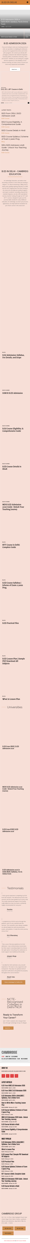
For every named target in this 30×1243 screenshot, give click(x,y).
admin (2, 26)
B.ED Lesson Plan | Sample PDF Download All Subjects (13, 661)
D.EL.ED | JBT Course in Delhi (12, 89)
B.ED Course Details (21, 1240)
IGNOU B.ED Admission (12, 393)
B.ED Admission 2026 (9, 1240)
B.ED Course (5, 118)
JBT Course (3, 87)
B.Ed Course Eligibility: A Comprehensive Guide (12, 123)
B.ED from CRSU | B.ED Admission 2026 (10, 747)
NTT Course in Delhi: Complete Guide (11, 546)
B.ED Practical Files (10, 623)
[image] (15, 163)
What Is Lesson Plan (11, 699)
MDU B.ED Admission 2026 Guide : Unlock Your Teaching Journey (14, 147)
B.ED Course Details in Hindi (13, 130)
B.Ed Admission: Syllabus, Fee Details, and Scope (13, 356)
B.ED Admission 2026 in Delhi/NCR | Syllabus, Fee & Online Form (12, 871)
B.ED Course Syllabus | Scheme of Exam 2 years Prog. (12, 585)
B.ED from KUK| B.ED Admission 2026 (10, 830)
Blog (3, 141)
